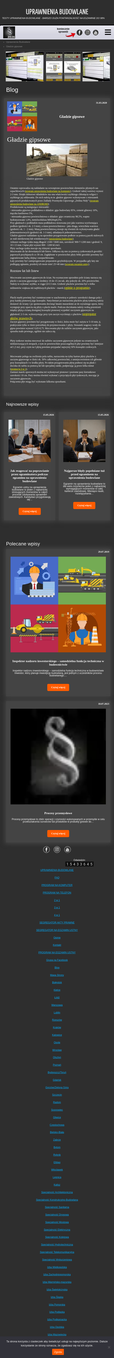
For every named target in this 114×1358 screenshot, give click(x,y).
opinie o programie (77, 287)
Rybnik (57, 1154)
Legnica (57, 1177)
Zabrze (57, 1139)
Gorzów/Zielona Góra (57, 1087)
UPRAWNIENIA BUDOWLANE (57, 870)
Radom (57, 1102)
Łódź (57, 997)
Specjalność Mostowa (57, 1222)
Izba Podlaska (57, 1312)
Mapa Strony (57, 975)
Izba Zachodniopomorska (57, 1274)
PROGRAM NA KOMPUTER (57, 885)
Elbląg (57, 1162)
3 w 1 (57, 907)
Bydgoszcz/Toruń (57, 1072)
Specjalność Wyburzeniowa (57, 1259)
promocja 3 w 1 (18, 369)
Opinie (57, 937)
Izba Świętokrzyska (57, 1289)
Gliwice (57, 1117)
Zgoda (58, 1352)
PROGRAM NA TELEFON (57, 892)
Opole (57, 1042)
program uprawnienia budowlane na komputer (47, 191)
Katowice (57, 1035)
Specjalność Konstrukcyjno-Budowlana (57, 1199)
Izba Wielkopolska (57, 1267)
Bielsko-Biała (57, 1132)
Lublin (57, 1012)
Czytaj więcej (30, 511)
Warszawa (57, 1005)
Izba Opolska (57, 1327)
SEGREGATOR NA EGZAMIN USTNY (57, 930)
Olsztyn (57, 1057)
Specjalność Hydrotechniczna (57, 1244)
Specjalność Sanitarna (57, 1207)
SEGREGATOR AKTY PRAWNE (57, 922)
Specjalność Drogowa (57, 1214)
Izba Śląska (57, 1297)
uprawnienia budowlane (61, 238)
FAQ (57, 877)
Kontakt (57, 945)
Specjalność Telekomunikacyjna (57, 1252)
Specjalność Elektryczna (57, 1229)
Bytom (57, 1147)
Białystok (57, 982)
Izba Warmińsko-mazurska (57, 1282)
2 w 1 (57, 900)
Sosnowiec (57, 1109)
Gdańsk (57, 1080)
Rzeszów (57, 1019)
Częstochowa (57, 1125)
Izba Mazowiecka (57, 1334)
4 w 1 (57, 915)
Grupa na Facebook (57, 960)
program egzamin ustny (76, 264)
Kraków (57, 1027)
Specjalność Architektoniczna (57, 1192)
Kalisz (57, 1184)
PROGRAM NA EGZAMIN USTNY (56, 952)
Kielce (57, 990)
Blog (57, 967)
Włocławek (57, 1169)
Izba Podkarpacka (57, 1319)
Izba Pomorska (57, 1304)
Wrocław (57, 1050)
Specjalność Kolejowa (57, 1237)
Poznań (57, 1064)
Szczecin (57, 1094)
